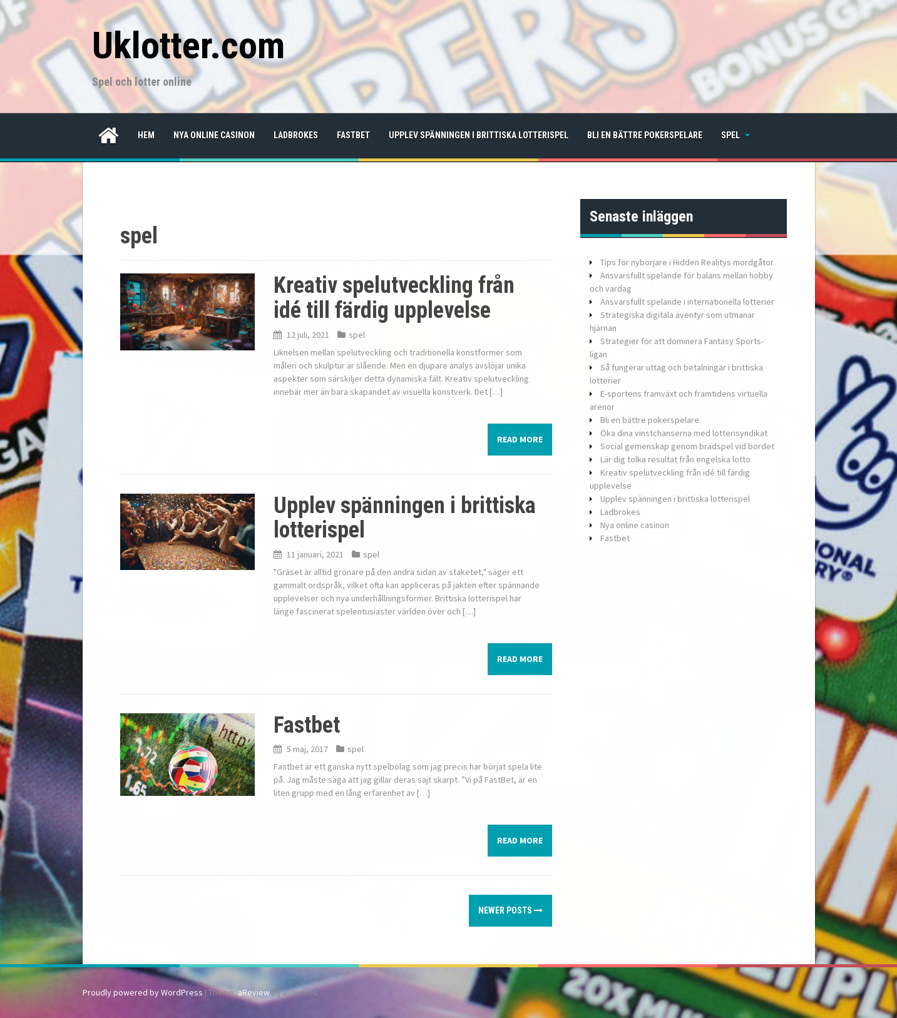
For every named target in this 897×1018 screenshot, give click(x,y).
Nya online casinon (214, 135)
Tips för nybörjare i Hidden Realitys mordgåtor (687, 262)
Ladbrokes (296, 135)
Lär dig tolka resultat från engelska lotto (675, 459)
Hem (146, 135)
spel (730, 135)
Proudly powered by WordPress (143, 992)
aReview (254, 992)
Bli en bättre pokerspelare (644, 135)
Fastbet (353, 135)
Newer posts (510, 910)
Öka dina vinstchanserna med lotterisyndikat (683, 433)
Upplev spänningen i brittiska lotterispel (478, 135)
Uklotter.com (188, 45)
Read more (520, 439)
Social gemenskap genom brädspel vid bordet (687, 446)
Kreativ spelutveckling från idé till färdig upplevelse (394, 297)
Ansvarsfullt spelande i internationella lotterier (687, 301)
